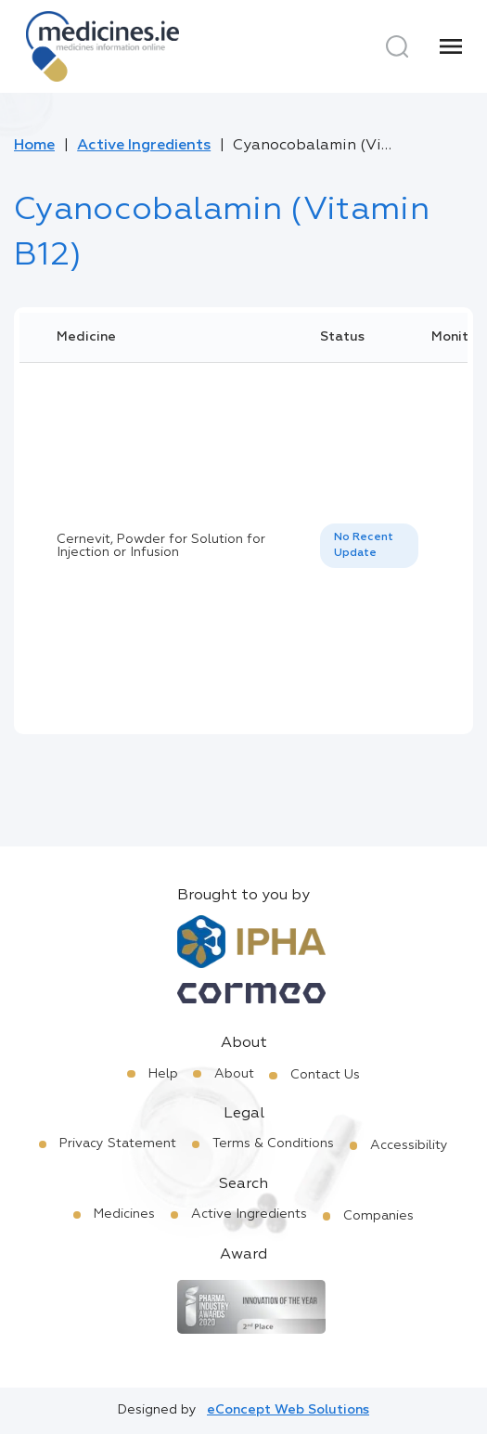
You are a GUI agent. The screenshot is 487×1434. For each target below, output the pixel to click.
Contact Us (325, 1074)
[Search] (397, 46)
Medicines (124, 1214)
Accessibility (409, 1145)
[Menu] (451, 46)
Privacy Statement (117, 1143)
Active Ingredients (144, 145)
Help (163, 1073)
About (234, 1073)
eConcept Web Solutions (288, 1409)
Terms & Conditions (273, 1143)
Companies (378, 1215)
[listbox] (369, 545)
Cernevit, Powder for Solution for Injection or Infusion (161, 546)
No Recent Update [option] (363, 545)
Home (34, 145)
